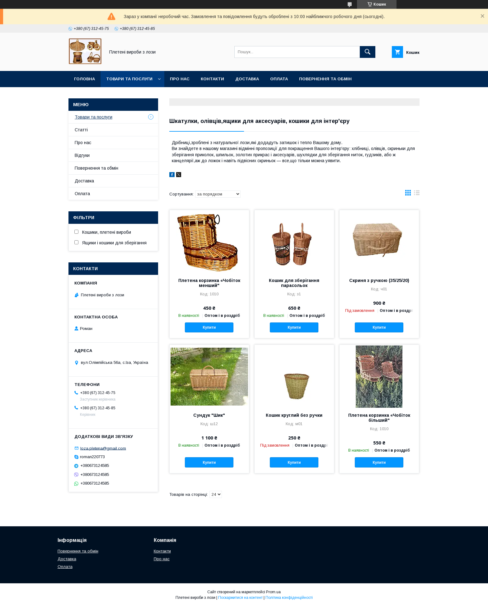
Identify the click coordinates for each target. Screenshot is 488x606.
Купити (209, 327)
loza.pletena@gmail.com (103, 448)
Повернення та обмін (325, 79)
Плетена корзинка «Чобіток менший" (209, 283)
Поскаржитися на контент (240, 597)
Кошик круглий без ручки (294, 415)
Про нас (180, 79)
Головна (84, 79)
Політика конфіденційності (289, 597)
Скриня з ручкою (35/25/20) (379, 280)
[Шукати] (367, 52)
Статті (81, 129)
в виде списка (417, 194)
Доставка (247, 79)
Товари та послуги (129, 79)
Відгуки (82, 155)
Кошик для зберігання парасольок (294, 283)
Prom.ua (273, 592)
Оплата (279, 79)
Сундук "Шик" (209, 415)
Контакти (212, 79)
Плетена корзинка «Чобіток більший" (379, 418)
